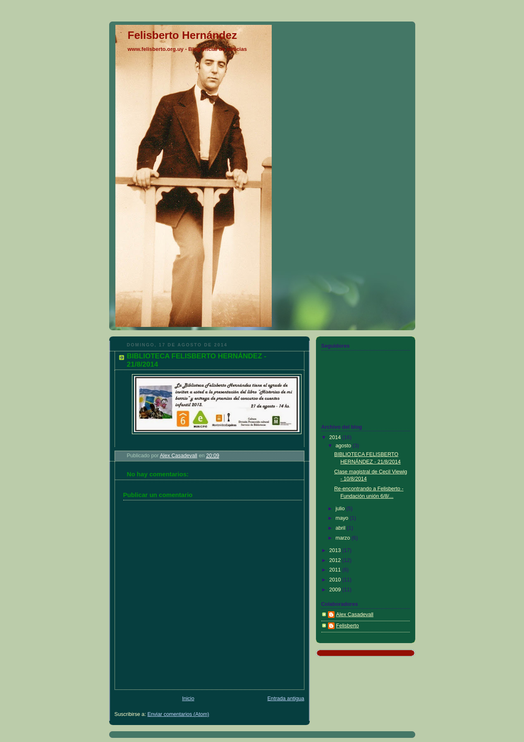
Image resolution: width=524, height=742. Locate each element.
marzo (343, 538)
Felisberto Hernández (182, 35)
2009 (335, 590)
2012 (335, 560)
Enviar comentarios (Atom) (178, 714)
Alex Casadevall (354, 614)
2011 (335, 570)
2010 (335, 580)
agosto (343, 446)
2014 (335, 437)
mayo (342, 518)
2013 (335, 550)
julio (340, 508)
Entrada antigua (285, 698)
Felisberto (347, 626)
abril (341, 528)
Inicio (188, 698)
